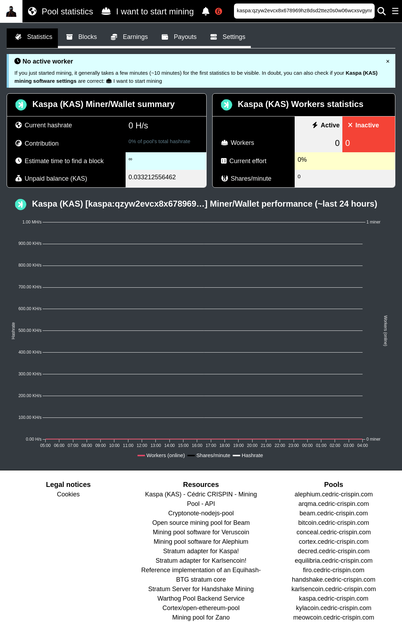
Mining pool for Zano (201, 617)
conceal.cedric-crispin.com (333, 532)
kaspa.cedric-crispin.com (333, 598)
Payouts (177, 37)
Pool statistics (59, 11)
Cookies (68, 494)
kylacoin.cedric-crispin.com (333, 607)
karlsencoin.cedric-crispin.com (334, 589)
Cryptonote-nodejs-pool (201, 513)
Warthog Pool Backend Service (201, 598)
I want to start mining (146, 11)
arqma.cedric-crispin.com (334, 503)
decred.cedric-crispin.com (334, 551)
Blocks (80, 37)
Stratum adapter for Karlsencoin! (200, 560)
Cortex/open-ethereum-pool (201, 607)
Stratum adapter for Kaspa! (201, 551)
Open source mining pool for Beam (201, 522)
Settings (226, 37)
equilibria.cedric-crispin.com (334, 560)
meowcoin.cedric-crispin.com (333, 617)
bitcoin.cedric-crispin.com (333, 522)
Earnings (128, 37)
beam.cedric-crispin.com (334, 513)
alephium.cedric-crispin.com (334, 494)
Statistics (32, 37)
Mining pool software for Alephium (201, 541)
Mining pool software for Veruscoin (201, 532)
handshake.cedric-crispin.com (333, 579)
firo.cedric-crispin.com (333, 570)
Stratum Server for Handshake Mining (201, 589)
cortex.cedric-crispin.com (334, 541)
